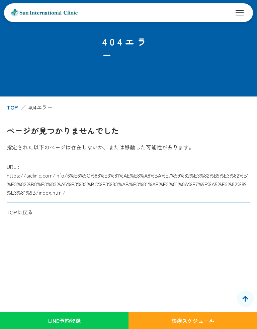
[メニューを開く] (239, 12)
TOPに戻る (20, 212)
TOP (12, 107)
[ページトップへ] (245, 298)
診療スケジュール (192, 321)
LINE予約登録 (64, 321)
